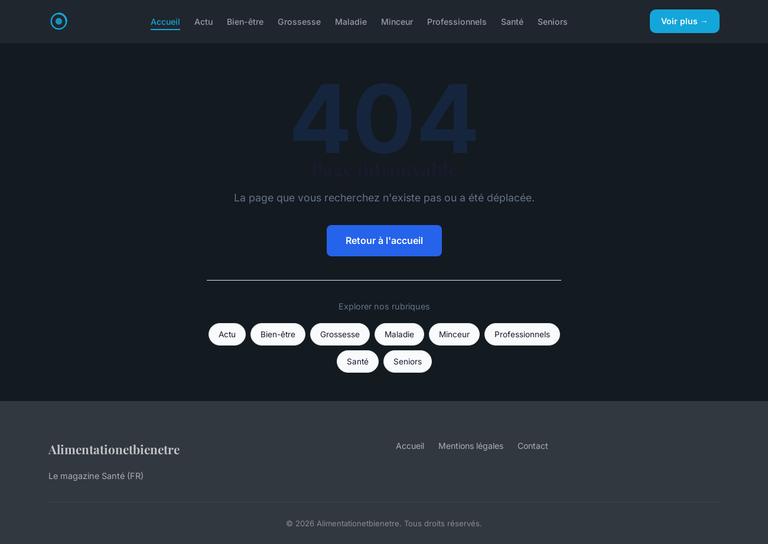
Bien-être (245, 21)
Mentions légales (470, 446)
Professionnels (457, 21)
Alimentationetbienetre (114, 449)
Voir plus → (684, 21)
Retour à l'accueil (384, 240)
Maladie (351, 21)
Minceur (397, 21)
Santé (512, 21)
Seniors (553, 21)
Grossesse (299, 21)
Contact (533, 446)
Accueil (165, 21)
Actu (203, 21)
